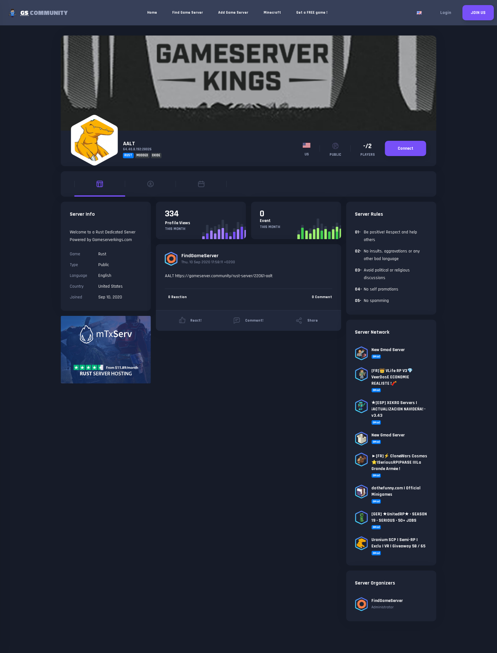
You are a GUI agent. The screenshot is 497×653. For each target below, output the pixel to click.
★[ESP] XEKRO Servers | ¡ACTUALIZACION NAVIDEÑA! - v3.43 (398, 409)
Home (152, 12)
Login (445, 13)
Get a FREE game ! (311, 12)
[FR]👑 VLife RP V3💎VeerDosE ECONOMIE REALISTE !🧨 (392, 377)
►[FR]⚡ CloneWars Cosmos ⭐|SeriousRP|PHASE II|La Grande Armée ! (399, 462)
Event (265, 221)
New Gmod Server (388, 350)
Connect (405, 148)
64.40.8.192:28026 (137, 149)
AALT (129, 143)
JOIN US (478, 13)
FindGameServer (200, 255)
